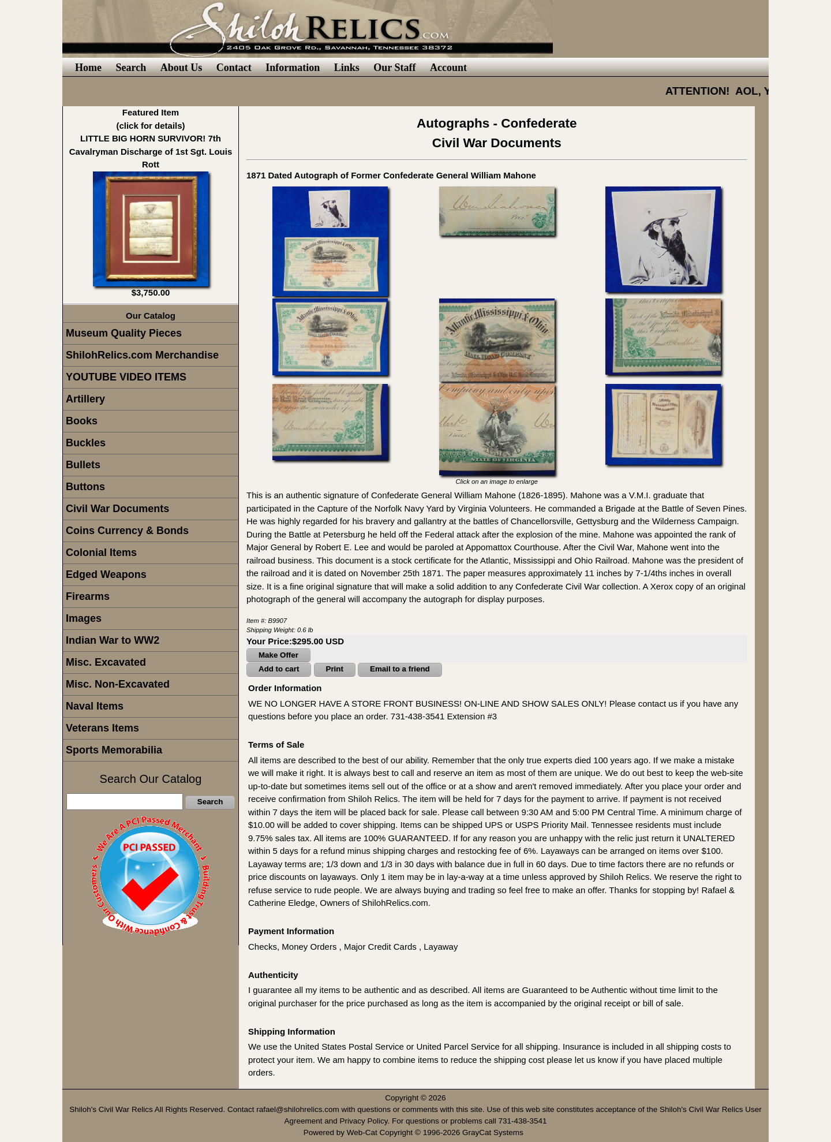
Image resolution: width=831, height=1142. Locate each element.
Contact (234, 67)
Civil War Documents (117, 508)
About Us (181, 67)
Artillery (85, 399)
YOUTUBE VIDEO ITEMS (126, 377)
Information (292, 67)
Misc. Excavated (106, 662)
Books (82, 421)
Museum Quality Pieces (124, 333)
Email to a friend (400, 669)
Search (130, 67)
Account (448, 67)
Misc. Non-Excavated (118, 684)
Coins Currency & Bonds (127, 530)
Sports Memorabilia (114, 750)
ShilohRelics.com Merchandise (142, 355)
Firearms (88, 596)
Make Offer (278, 655)
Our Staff (394, 67)
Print (334, 669)
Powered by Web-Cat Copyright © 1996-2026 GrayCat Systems (416, 1132)
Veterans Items (102, 728)
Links (347, 67)
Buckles (86, 443)
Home (88, 67)
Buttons (85, 486)
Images (84, 618)
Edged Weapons (106, 574)
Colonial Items (101, 552)
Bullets (83, 465)
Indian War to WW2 (112, 640)
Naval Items (94, 706)
